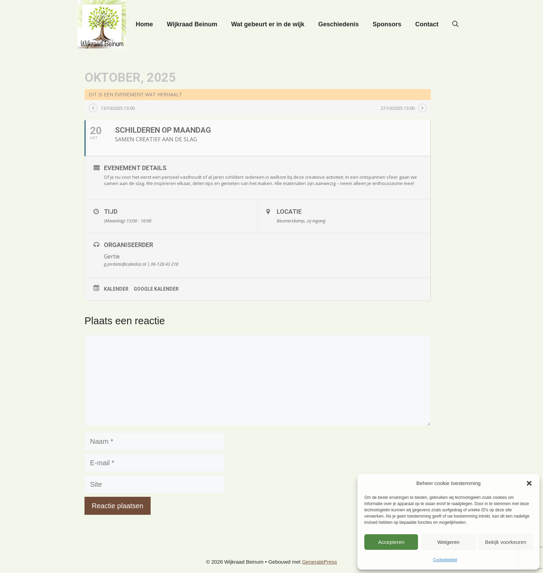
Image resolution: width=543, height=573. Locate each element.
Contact (426, 24)
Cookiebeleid (445, 559)
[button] (529, 483)
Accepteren (391, 542)
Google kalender (156, 289)
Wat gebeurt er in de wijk (267, 24)
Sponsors (387, 24)
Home (144, 24)
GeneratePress (319, 562)
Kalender (116, 289)
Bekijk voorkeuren (505, 542)
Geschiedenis (338, 24)
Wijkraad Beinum (192, 24)
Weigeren (448, 542)
